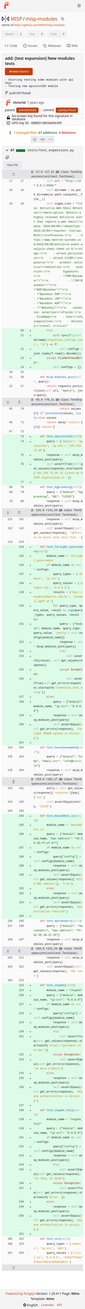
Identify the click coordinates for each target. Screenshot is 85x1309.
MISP (16, 19)
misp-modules (41, 19)
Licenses (47, 1305)
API (59, 1305)
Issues (30, 45)
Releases (52, 45)
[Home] (6, 6)
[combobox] (34, 139)
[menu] (50, 139)
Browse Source (18, 71)
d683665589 (27, 110)
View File (12, 165)
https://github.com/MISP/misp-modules (39, 25)
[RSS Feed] (63, 19)
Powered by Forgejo (20, 1293)
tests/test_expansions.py (50, 150)
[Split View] (42, 139)
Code (11, 45)
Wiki (72, 45)
